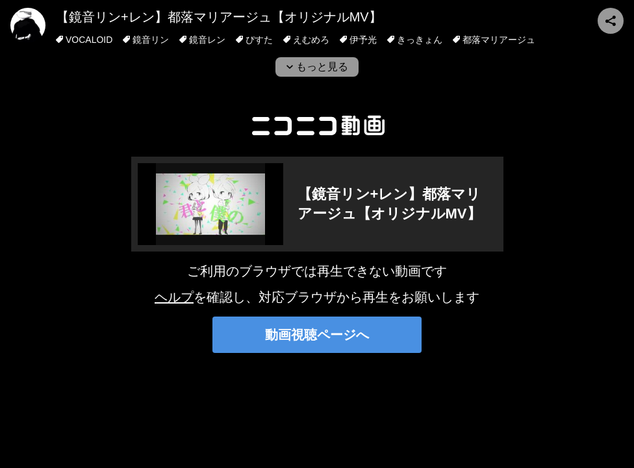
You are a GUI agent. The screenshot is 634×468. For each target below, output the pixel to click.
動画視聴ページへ (317, 335)
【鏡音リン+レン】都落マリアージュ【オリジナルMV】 (219, 17)
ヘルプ (174, 297)
